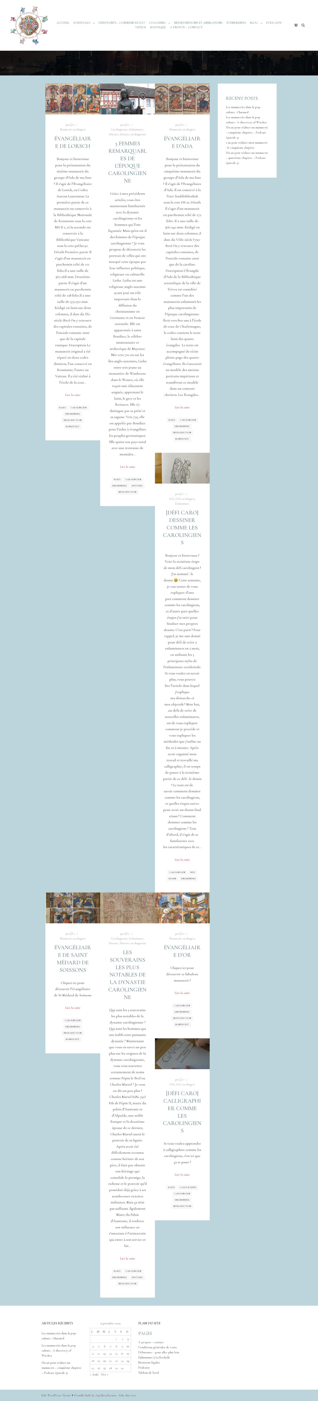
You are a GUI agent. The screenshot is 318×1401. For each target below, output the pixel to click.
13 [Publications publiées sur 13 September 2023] (104, 1353)
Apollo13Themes (106, 1395)
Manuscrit (73, 426)
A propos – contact (151, 1342)
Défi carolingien (185, 499)
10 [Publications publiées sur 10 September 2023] (128, 1346)
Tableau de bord (148, 1372)
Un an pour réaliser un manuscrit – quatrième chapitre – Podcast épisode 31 (247, 158)
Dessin (172, 878)
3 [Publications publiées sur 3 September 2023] (128, 1339)
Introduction (73, 420)
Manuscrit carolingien (73, 129)
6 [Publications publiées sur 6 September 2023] (104, 1346)
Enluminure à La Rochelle (154, 1357)
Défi (171, 499)
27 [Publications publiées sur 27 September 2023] (104, 1368)
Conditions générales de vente (157, 1347)
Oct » (104, 1374)
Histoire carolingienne (133, 134)
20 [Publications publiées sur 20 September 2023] (104, 1361)
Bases (62, 407)
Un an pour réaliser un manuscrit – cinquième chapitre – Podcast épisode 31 (247, 132)
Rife (44, 1395)
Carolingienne (119, 129)
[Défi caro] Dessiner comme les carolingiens (182, 527)
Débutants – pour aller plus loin (158, 1352)
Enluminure (72, 414)
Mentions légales (149, 1362)
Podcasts (144, 1367)
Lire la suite (72, 395)
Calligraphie (188, 1187)
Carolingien (79, 407)
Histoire (113, 134)
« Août (94, 1374)
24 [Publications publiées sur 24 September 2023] (128, 1361)
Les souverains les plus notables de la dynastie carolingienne (127, 974)
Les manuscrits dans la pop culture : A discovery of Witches (59, 1350)
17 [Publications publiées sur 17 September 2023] (128, 1353)
